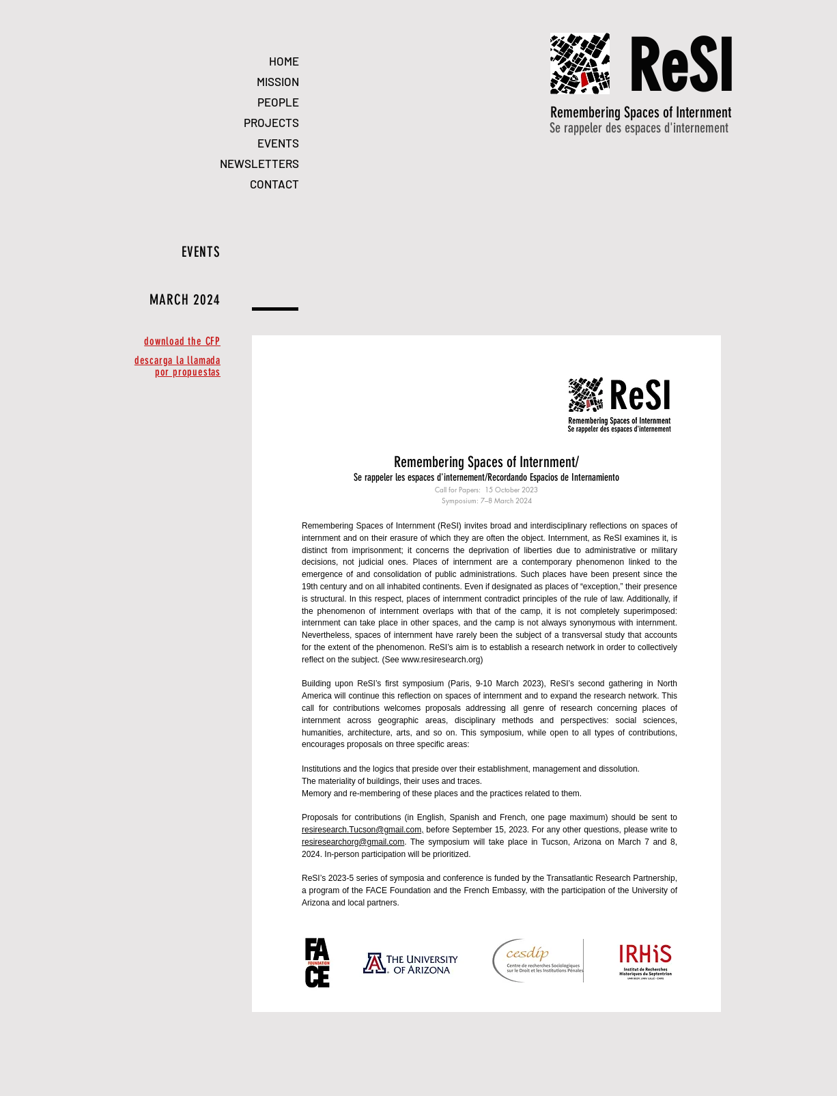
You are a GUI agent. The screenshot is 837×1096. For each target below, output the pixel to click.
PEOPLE (278, 102)
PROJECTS (271, 122)
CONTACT (274, 184)
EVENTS (278, 143)
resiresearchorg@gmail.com (353, 842)
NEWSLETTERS (259, 163)
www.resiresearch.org (440, 659)
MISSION (278, 81)
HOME (284, 61)
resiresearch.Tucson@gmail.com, (362, 829)
